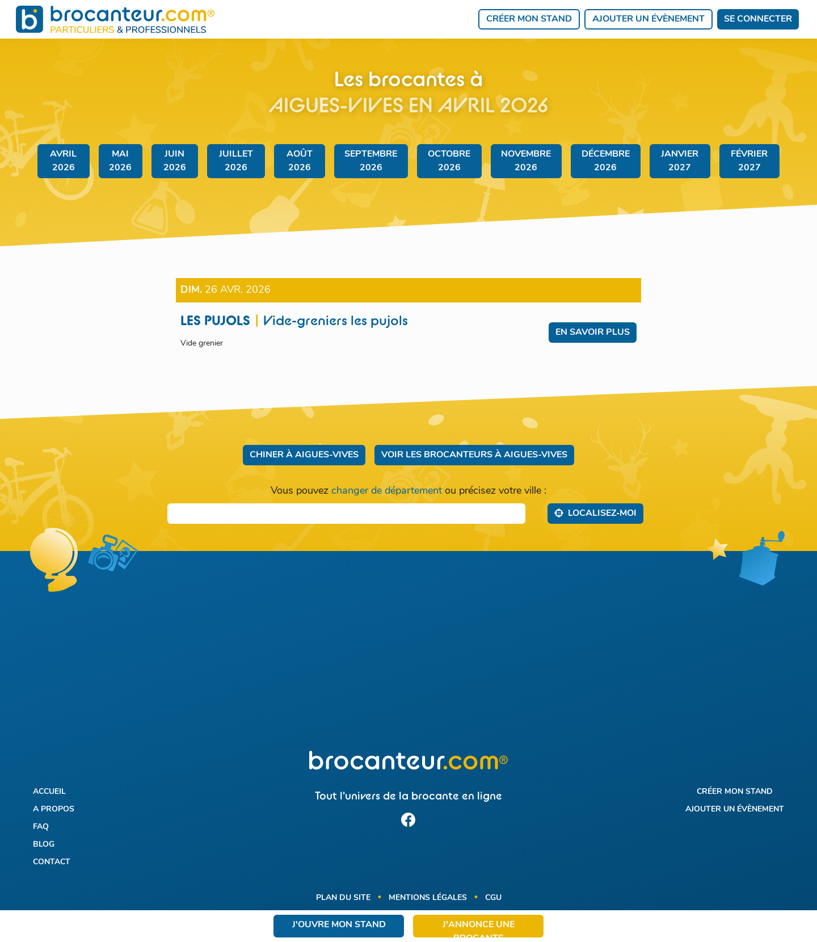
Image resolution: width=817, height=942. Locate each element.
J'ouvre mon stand (339, 925)
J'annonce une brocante (479, 928)
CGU (493, 898)
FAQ (41, 827)
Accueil (49, 792)
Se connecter (758, 19)
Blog (43, 844)
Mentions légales (428, 898)
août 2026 (300, 161)
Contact (51, 862)
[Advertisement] (408, 657)
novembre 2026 (526, 161)
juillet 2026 (236, 161)
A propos (53, 809)
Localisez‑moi (595, 513)
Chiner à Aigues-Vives (304, 455)
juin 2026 (174, 161)
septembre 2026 (370, 161)
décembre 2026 (606, 161)
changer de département (386, 491)
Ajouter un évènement (648, 19)
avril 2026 (63, 161)
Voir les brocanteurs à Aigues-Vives (474, 455)
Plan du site (343, 898)
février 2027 (749, 161)
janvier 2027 (679, 161)
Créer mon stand (529, 19)
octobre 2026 (449, 161)
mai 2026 (120, 161)
